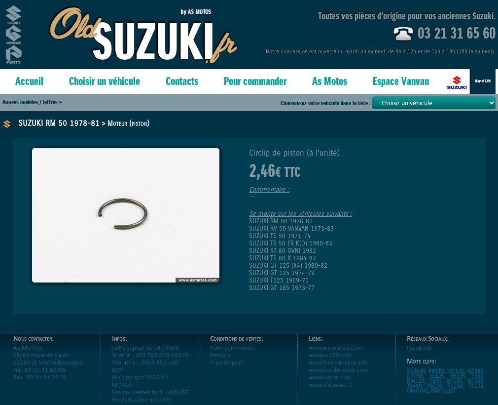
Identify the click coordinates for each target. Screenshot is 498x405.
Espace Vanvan (401, 81)
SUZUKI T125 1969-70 (279, 280)
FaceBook (419, 347)
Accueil (29, 81)
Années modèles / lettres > (32, 102)
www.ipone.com (330, 377)
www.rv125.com (330, 355)
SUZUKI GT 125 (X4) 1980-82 (288, 265)
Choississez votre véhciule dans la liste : (326, 103)
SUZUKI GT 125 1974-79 (282, 273)
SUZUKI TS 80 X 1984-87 (282, 258)
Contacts (182, 81)
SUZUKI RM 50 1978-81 (59, 123)
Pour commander (255, 81)
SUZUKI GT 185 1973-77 (282, 287)
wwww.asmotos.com (335, 347)
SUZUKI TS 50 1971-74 (280, 236)
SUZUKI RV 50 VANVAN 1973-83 (291, 228)
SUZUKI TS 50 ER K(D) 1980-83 (290, 243)
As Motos (329, 81)
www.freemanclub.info (338, 362)
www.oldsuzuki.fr (331, 384)
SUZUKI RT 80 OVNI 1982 (282, 250)
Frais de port (226, 362)
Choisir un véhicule (104, 81)
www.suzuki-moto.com (338, 369)
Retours (220, 355)
